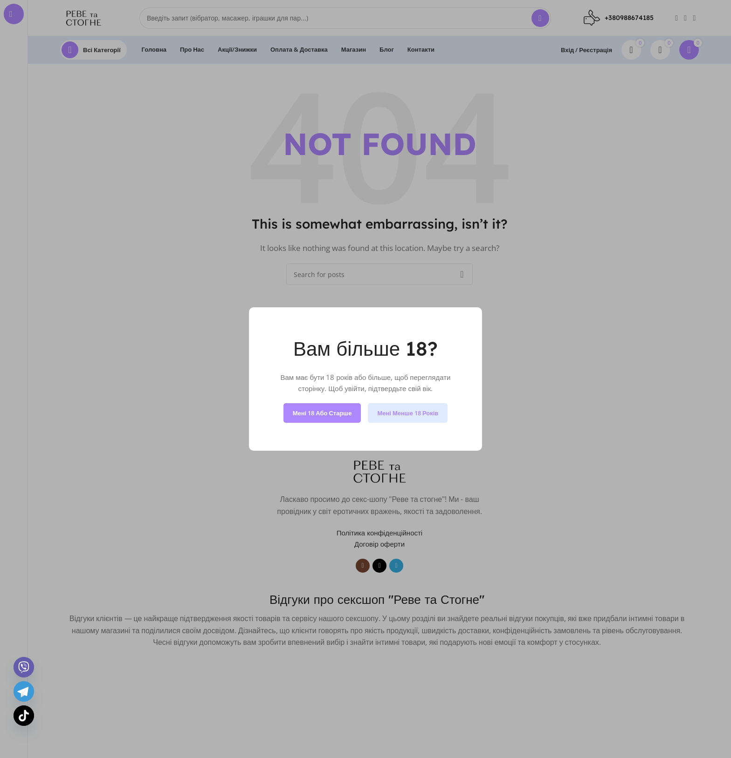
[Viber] (24, 667)
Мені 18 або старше (322, 413)
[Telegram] (24, 691)
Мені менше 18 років (407, 413)
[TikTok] (24, 715)
